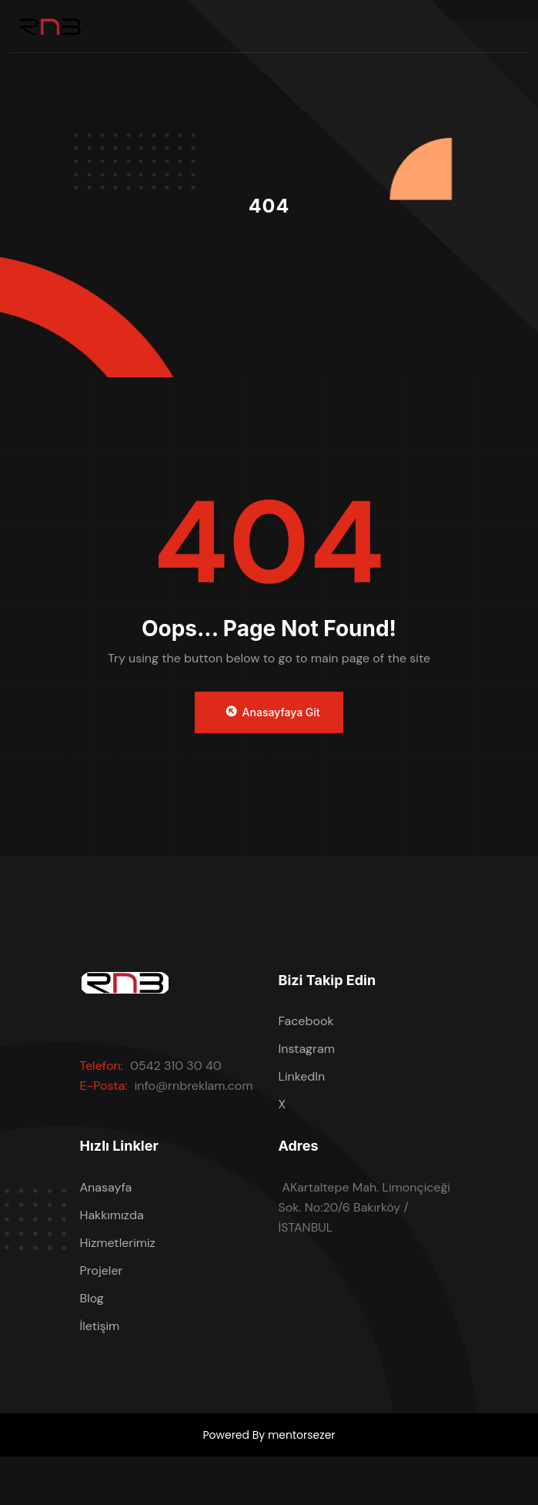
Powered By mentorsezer (268, 1435)
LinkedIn (302, 1076)
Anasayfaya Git (272, 711)
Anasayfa (106, 1187)
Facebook (306, 1021)
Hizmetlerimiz (117, 1243)
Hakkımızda (112, 1215)
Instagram (307, 1049)
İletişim (100, 1326)
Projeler (101, 1270)
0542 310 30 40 (176, 1066)
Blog (92, 1298)
